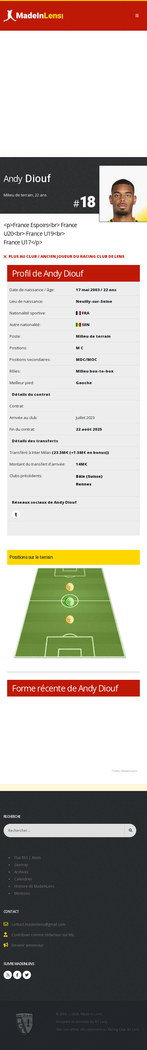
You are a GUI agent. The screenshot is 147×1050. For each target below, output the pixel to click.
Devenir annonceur (28, 945)
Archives (21, 871)
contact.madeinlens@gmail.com (38, 924)
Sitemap (21, 864)
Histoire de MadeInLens (34, 886)
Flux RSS (21, 857)
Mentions (22, 893)
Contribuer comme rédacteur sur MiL (43, 934)
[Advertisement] (73, 94)
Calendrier (23, 879)
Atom (36, 857)
